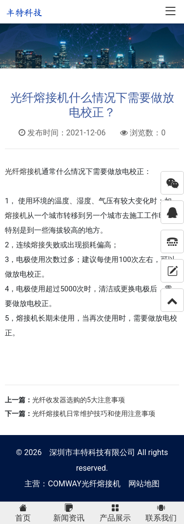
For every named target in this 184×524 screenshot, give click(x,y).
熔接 (38, 244)
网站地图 (144, 483)
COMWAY (65, 483)
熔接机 (16, 215)
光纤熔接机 (23, 171)
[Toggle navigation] (170, 12)
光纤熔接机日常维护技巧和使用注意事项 (93, 413)
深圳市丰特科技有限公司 (92, 452)
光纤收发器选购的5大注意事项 (78, 400)
